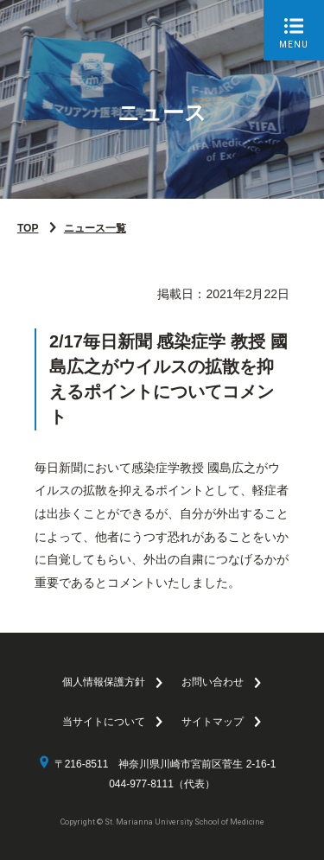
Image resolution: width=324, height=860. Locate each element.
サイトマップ (212, 722)
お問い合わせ (212, 682)
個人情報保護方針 (103, 682)
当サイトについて (103, 722)
